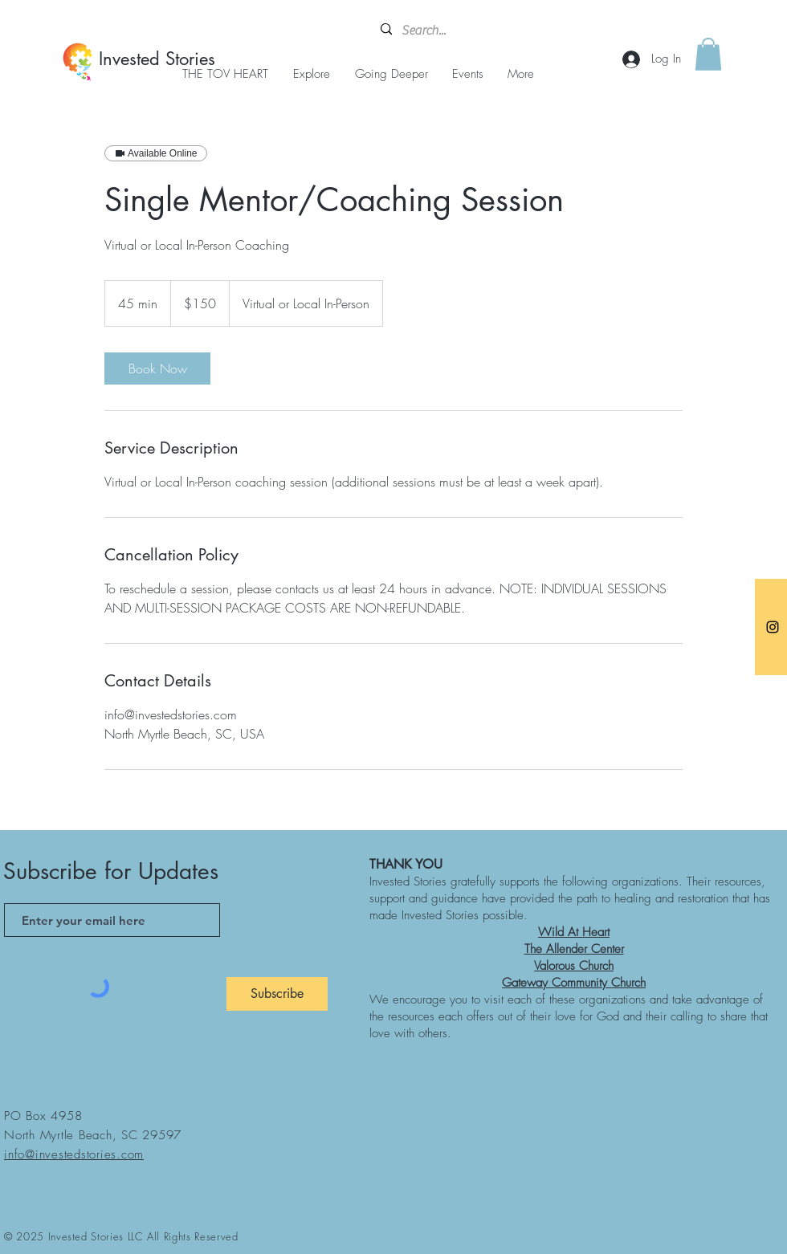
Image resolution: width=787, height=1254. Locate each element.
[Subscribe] (277, 994)
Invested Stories (157, 58)
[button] (708, 54)
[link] (157, 368)
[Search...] (457, 30)
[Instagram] (773, 627)
